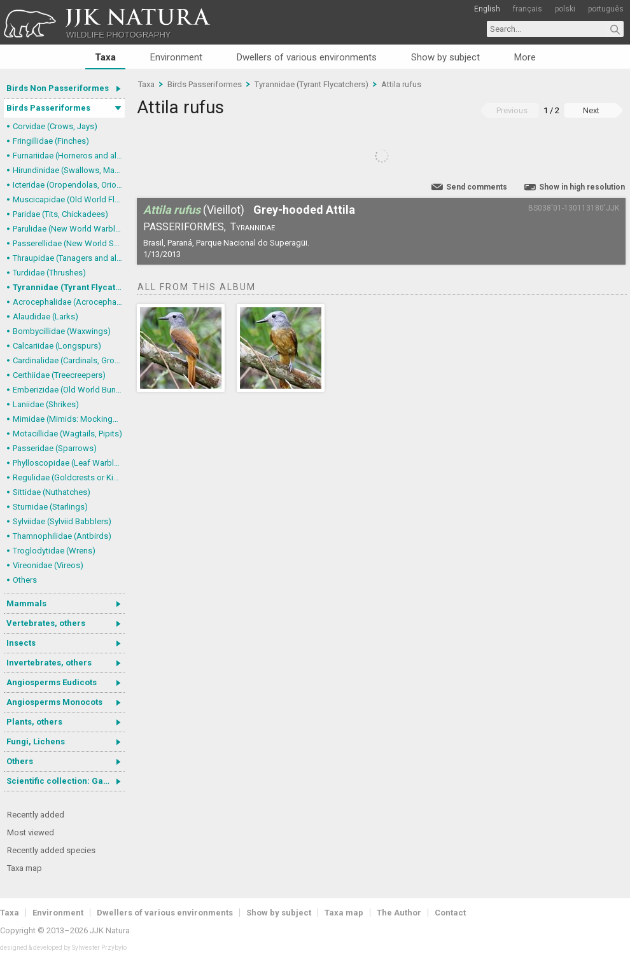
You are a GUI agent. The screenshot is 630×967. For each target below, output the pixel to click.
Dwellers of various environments (307, 57)
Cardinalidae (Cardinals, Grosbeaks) (69, 360)
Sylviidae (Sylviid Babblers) (62, 521)
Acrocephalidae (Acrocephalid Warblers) (69, 302)
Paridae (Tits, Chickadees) (60, 214)
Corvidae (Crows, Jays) (55, 126)
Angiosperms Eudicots (51, 682)
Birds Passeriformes (48, 108)
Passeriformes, (184, 227)
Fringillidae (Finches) (51, 141)
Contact (450, 912)
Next (591, 110)
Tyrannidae (252, 227)
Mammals (26, 603)
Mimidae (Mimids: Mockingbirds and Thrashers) (69, 419)
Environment (176, 57)
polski (565, 8)
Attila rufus (401, 84)
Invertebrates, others (49, 662)
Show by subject (445, 57)
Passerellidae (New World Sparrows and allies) (69, 243)
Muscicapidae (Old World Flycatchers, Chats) (69, 199)
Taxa (105, 57)
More (525, 57)
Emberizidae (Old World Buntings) (69, 389)
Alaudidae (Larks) (45, 316)
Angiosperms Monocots (54, 702)
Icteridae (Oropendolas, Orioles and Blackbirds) (69, 185)
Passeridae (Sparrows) (55, 448)
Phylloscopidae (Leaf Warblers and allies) (69, 463)
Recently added (35, 814)
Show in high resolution (582, 187)
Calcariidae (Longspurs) (57, 346)
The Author (399, 912)
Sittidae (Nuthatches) (51, 492)
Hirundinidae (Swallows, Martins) (69, 170)
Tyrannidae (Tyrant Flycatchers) (69, 287)
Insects (21, 643)
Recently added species (51, 850)
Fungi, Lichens (35, 741)
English (487, 8)
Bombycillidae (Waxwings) (62, 331)
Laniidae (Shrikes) (46, 404)
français (527, 8)
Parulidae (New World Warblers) (69, 228)
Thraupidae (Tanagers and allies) (69, 258)
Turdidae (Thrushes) (49, 272)
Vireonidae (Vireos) (48, 565)
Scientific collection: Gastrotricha (65, 781)
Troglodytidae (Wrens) (54, 550)
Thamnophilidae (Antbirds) (62, 536)
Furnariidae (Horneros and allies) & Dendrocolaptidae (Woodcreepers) (69, 155)
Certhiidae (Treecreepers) (59, 375)
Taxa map (24, 868)
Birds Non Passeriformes (57, 88)
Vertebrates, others (45, 623)
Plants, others (34, 722)
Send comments (476, 187)
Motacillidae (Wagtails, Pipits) (67, 433)
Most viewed (30, 832)
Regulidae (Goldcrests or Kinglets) (69, 477)
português (606, 8)
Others (25, 580)
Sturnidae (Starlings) (50, 506)
